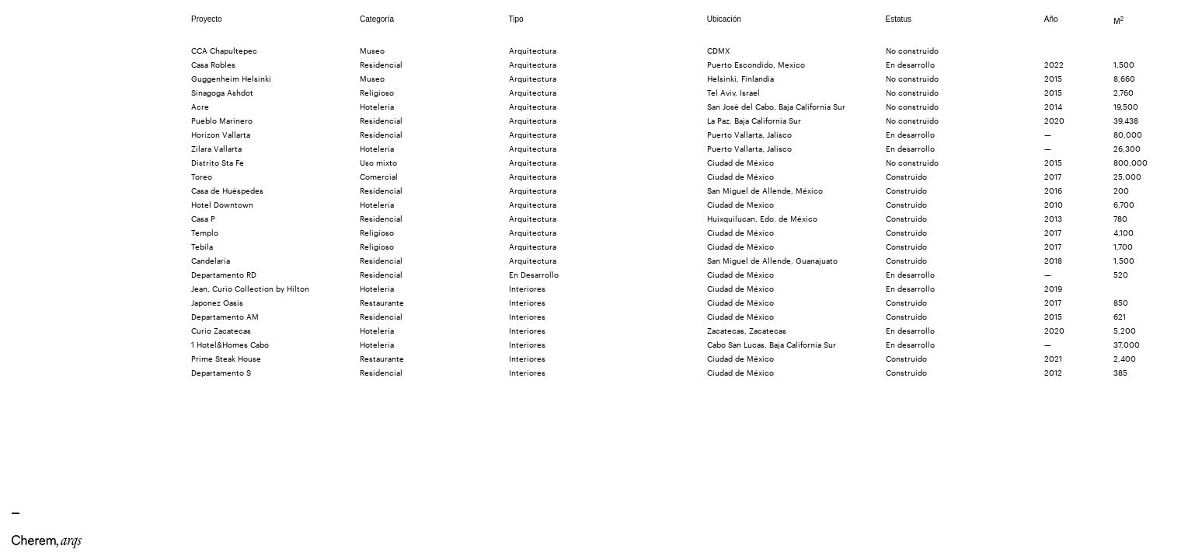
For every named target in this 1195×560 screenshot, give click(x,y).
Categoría (377, 19)
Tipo (516, 19)
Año (1051, 19)
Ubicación (724, 19)
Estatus (898, 19)
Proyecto (206, 19)
